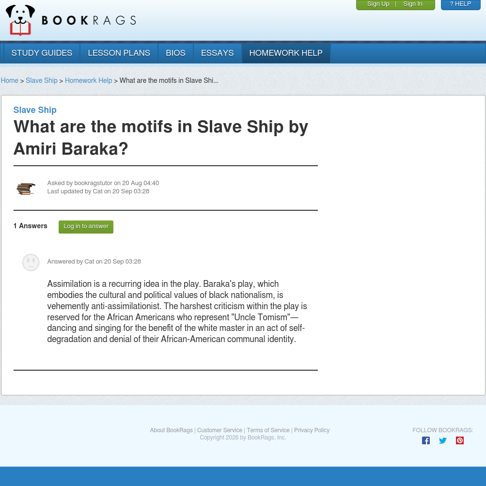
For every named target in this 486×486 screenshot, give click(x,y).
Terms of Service (268, 430)
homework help (286, 53)
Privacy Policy (311, 430)
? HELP (460, 4)
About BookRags (171, 430)
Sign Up (378, 4)
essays (217, 53)
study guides (42, 53)
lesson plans (119, 53)
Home (9, 81)
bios (176, 53)
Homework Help (88, 81)
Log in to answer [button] (86, 226)
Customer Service (219, 430)
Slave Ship (42, 81)
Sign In (413, 4)
